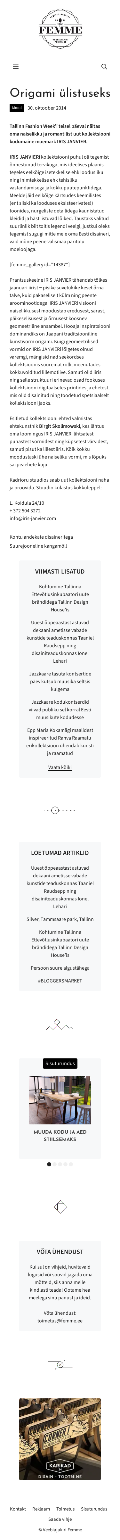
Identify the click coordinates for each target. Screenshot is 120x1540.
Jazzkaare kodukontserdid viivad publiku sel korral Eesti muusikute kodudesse (60, 710)
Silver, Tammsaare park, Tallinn (60, 919)
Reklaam (41, 1509)
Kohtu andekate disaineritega (41, 537)
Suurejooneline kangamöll (38, 546)
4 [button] (65, 1164)
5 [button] (71, 1164)
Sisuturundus (94, 1509)
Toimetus (65, 1509)
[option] (60, 1110)
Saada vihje (60, 1519)
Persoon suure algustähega (60, 968)
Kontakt (18, 1509)
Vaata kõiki (60, 767)
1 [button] (49, 1164)
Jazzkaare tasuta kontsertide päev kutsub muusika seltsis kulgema (60, 681)
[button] (104, 67)
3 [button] (60, 1164)
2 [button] (54, 1164)
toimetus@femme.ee (60, 1320)
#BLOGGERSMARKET (60, 980)
